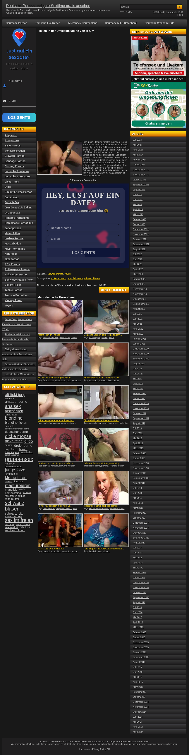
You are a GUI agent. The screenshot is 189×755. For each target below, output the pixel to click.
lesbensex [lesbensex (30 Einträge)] (18, 481)
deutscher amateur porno (54, 423)
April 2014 (138, 727)
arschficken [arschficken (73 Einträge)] (14, 411)
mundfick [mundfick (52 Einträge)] (11, 489)
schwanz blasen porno (109, 381)
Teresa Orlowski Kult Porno (51, 549)
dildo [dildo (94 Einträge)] (28, 441)
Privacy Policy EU (101, 749)
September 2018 (141, 478)
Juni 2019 (137, 433)
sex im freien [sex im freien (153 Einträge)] (19, 520)
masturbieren (49, 509)
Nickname (15, 81)
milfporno (109, 423)
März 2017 (138, 567)
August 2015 (139, 662)
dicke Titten (12, 181)
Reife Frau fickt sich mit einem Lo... (55, 506)
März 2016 (138, 627)
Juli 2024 (137, 140)
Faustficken (12, 197)
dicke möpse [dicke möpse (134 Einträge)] (18, 436)
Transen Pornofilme (17, 295)
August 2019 (139, 423)
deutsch (46, 551)
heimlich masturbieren (99, 509)
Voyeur (67, 274)
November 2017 (141, 528)
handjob (54, 466)
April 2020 (138, 383)
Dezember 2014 (141, 702)
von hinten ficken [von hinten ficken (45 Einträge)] (15, 530)
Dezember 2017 (141, 523)
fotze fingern (94, 338)
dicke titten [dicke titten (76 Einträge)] (14, 441)
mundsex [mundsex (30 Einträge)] (23, 489)
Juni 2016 (137, 612)
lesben (104, 338)
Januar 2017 (139, 577)
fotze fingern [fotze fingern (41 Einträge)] (12, 452)
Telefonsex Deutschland (82, 23)
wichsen (106, 551)
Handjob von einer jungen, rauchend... (56, 463)
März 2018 (138, 508)
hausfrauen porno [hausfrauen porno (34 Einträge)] (13, 466)
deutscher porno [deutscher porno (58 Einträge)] (16, 432)
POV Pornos (12, 264)
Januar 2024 (139, 164)
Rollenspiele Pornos (17, 269)
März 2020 (138, 388)
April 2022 (138, 269)
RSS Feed (158, 12)
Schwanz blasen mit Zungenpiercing (101, 463)
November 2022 (141, 234)
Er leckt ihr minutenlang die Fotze (54, 378)
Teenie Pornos (13, 290)
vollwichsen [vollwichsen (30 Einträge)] (25, 527)
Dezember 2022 (141, 229)
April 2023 (138, 209)
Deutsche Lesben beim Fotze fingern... (103, 335)
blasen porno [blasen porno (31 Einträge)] (11, 414)
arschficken (65, 338)
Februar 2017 (139, 572)
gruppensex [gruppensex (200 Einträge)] (19, 459)
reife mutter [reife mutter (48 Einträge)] (12, 498)
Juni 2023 (137, 199)
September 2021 (141, 304)
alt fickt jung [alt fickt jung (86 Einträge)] (15, 394)
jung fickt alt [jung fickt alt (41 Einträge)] (11, 473)
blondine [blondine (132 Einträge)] (14, 418)
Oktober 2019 (139, 413)
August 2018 (139, 483)
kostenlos (71, 423)
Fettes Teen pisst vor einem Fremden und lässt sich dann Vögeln (17, 324)
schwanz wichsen (67, 466)
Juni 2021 (137, 319)
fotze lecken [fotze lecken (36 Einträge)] (27, 452)
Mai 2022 (137, 264)
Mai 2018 (137, 498)
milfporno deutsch (64, 509)
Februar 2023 (139, 219)
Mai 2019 (137, 438)
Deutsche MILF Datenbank (121, 23)
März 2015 (138, 687)
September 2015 (141, 657)
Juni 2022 (137, 259)
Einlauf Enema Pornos (18, 192)
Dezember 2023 (141, 169)
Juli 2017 (137, 547)
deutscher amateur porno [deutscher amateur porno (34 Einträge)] (17, 428)
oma (100, 551)
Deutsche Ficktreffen (47, 23)
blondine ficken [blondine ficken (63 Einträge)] (16, 422)
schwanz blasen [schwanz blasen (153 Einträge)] (14, 506)
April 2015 (138, 682)
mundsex (93, 381)
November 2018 (141, 468)
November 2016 (141, 587)
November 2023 (141, 174)
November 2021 (141, 294)
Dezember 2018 (141, 463)
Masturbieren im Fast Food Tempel (101, 506)
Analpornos (12, 140)
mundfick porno (75, 278)
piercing (105, 466)
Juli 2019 (137, 428)
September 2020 (141, 358)
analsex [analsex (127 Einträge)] (13, 406)
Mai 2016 (137, 617)
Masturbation (13, 243)
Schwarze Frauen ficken (19, 279)
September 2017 (141, 537)
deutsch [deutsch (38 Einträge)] (9, 426)
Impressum (84, 749)
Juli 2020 (137, 368)
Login (130, 12)
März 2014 (138, 731)
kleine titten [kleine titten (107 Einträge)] (16, 477)
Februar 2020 (139, 393)
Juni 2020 (137, 373)
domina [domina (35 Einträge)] (8, 445)
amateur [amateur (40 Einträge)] (9, 398)
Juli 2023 (137, 194)
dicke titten (56, 551)
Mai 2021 (137, 324)
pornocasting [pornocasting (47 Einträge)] (13, 492)
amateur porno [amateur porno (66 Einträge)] (16, 401)
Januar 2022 (139, 284)
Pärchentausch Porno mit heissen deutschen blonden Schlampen (16, 339)
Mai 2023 (137, 204)
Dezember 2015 (141, 642)
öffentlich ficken (117, 509)
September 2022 (141, 244)
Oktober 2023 (139, 179)
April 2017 (138, 562)
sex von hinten (121, 423)
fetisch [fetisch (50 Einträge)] (23, 449)
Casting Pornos (14, 166)
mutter (111, 338)
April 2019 (138, 443)
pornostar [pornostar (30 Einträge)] (27, 492)
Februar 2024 (139, 159)
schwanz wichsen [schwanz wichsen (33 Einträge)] (13, 516)
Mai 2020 (137, 378)
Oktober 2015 (139, 652)
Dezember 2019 (141, 403)
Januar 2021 (139, 343)
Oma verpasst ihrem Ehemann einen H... (104, 549)
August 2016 (139, 602)
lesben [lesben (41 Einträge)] (8, 481)
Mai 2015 (137, 677)
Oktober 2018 (139, 473)
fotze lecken (48, 381)
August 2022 (139, 249)
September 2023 (141, 184)
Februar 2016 (139, 632)
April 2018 (138, 503)
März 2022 (138, 274)
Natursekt (11, 253)
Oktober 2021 (139, 299)
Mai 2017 (137, 557)
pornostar (66, 551)
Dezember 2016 (141, 582)
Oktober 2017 (139, 533)
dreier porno (94, 466)
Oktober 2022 (139, 239)
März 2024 (138, 154)
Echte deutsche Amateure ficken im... (56, 421)
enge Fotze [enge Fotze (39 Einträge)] (11, 449)
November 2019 (141, 408)
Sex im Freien (13, 284)
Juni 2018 (137, 493)
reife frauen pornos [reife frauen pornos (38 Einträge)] (15, 495)
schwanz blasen (92, 278)
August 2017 (139, 542)
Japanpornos (13, 228)
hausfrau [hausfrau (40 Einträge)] (10, 463)
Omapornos (12, 259)
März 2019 (138, 448)
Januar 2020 (139, 398)
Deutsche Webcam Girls (159, 23)
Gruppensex (12, 212)
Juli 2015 (137, 667)
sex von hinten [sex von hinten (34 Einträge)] (23, 524)
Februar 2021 (139, 339)
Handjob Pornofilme (17, 217)
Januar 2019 (139, 458)
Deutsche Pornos (16, 23)
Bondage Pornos (15, 161)
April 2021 (138, 329)
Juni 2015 (137, 672)
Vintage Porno (13, 300)
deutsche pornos (96, 423)
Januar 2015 (139, 697)
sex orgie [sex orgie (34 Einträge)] (9, 524)
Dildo (8, 186)
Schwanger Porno (16, 274)
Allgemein (11, 135)
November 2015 (141, 647)
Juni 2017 (137, 552)
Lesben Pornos (14, 238)
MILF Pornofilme (15, 248)
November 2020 (141, 353)
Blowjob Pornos (55, 274)
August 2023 (139, 189)
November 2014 (141, 707)
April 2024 (138, 149)
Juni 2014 (137, 717)
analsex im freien (50, 338)
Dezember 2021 (141, 289)
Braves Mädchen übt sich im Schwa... (102, 378)
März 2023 (138, 214)
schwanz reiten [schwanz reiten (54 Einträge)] (15, 513)
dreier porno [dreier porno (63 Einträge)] (23, 446)
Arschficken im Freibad (49, 335)
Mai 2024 (137, 145)
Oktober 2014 (139, 712)
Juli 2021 (137, 314)
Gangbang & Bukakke (18, 207)
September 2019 (141, 418)
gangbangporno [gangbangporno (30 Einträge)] (12, 455)
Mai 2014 (137, 722)
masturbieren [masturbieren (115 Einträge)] (18, 485)
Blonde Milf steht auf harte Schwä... (101, 421)
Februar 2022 (139, 279)
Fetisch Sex (12, 202)
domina (46, 466)
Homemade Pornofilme (19, 222)
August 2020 (139, 363)
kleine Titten (12, 233)
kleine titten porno (63, 381)
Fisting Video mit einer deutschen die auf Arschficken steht (17, 354)
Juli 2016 (137, 607)
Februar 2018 (139, 513)
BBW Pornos (13, 145)
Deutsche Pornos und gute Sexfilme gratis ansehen (48, 6)
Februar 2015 (139, 692)
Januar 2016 (139, 637)
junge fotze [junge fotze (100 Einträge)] (15, 470)
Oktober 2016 (139, 592)
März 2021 (138, 334)
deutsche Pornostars (17, 176)
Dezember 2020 (141, 348)
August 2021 (139, 309)
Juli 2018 (137, 488)
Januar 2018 (139, 518)
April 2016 (138, 622)
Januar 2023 (139, 224)
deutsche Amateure (17, 171)
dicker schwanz (58, 278)
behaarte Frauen (15, 150)
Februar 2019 (139, 453)
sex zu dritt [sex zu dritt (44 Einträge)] (11, 527)
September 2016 (141, 597)
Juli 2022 (137, 254)
